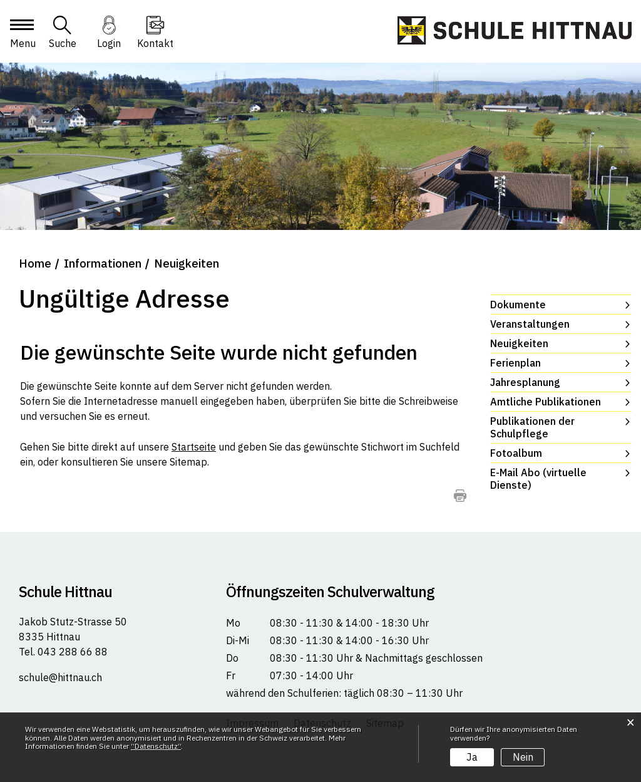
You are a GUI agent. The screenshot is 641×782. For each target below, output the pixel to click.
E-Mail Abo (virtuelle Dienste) (538, 478)
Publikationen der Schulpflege (532, 427)
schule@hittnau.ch (60, 677)
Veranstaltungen (530, 324)
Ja (472, 757)
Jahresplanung (525, 382)
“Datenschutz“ (156, 746)
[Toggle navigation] (21, 36)
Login (109, 43)
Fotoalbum (516, 453)
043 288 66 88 (71, 651)
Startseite (194, 447)
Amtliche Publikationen (545, 401)
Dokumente (518, 304)
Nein (523, 757)
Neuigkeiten (551, 343)
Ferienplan (515, 363)
